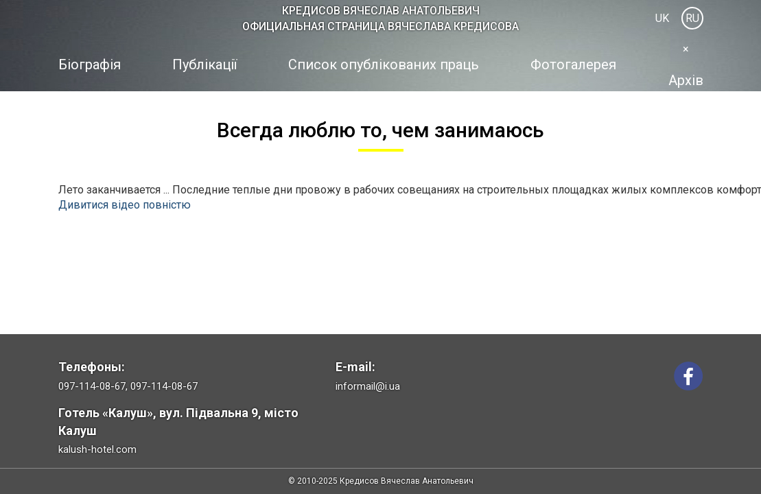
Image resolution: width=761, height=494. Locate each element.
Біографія (89, 64)
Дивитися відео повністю (124, 204)
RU (692, 18)
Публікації (204, 64)
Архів (685, 80)
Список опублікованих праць (383, 64)
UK (662, 18)
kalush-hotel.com (97, 449)
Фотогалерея (573, 64)
